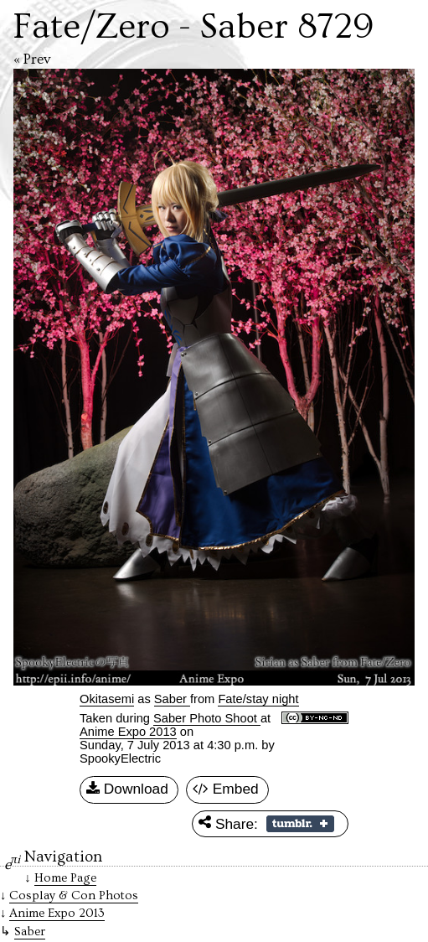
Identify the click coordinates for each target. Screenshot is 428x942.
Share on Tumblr (300, 823)
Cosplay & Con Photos (73, 895)
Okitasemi (107, 699)
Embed (226, 789)
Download (127, 789)
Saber (29, 931)
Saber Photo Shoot (206, 718)
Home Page (65, 878)
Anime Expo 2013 (128, 731)
